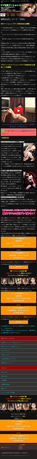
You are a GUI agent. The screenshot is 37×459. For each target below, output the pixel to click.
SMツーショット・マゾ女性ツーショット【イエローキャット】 (15, 1)
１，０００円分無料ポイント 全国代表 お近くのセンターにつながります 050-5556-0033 (18, 242)
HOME (23, 444)
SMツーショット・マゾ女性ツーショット (10, 346)
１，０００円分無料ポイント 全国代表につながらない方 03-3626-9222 (18, 255)
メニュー (35, 2)
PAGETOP (20, 448)
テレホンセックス (5, 350)
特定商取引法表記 (5, 384)
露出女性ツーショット (6, 362)
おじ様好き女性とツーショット (8, 358)
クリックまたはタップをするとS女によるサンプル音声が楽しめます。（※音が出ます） (18, 112)
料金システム (4, 372)
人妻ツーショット (5, 354)
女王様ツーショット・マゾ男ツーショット (11, 342)
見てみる (18, 267)
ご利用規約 (3, 380)
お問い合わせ (4, 376)
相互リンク (3, 388)
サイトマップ (6, 447)
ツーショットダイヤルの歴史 (8, 392)
